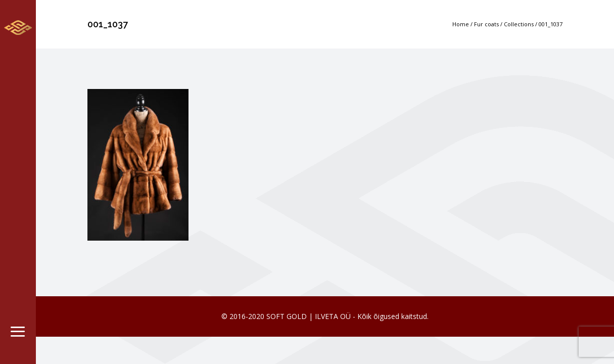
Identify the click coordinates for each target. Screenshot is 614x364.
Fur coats (486, 24)
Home (460, 24)
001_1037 (550, 24)
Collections (519, 24)
